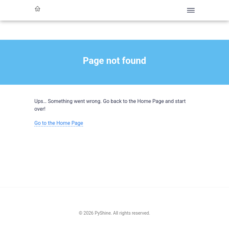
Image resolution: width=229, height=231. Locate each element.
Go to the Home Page (58, 123)
